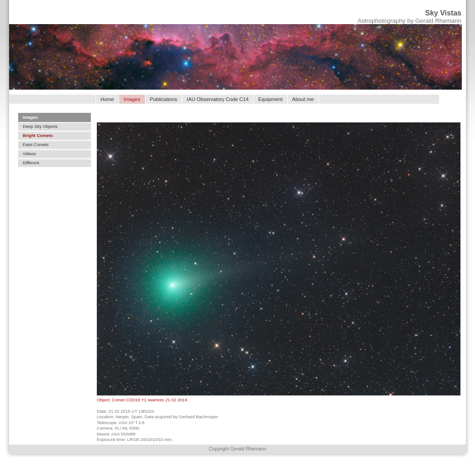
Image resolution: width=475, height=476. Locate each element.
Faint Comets (36, 144)
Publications (163, 99)
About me (303, 99)
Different (31, 162)
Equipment (270, 99)
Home (107, 99)
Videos (29, 153)
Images (30, 117)
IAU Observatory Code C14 (218, 99)
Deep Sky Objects (40, 126)
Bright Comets (38, 135)
